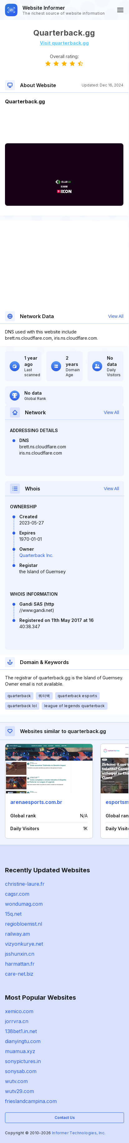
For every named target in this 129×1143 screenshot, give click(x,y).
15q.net (13, 914)
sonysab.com (20, 1071)
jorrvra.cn (16, 1021)
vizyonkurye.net (24, 944)
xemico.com (19, 1011)
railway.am (17, 934)
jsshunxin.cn (19, 954)
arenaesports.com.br (36, 802)
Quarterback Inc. (36, 555)
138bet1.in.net (21, 1031)
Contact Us (65, 1117)
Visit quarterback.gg (64, 43)
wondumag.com (24, 904)
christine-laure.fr (25, 884)
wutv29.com (19, 1091)
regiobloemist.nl (23, 924)
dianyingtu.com (23, 1041)
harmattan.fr (20, 964)
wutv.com (16, 1081)
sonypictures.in (23, 1061)
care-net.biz (19, 974)
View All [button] (115, 316)
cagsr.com (17, 894)
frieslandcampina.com (31, 1101)
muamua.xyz (20, 1051)
